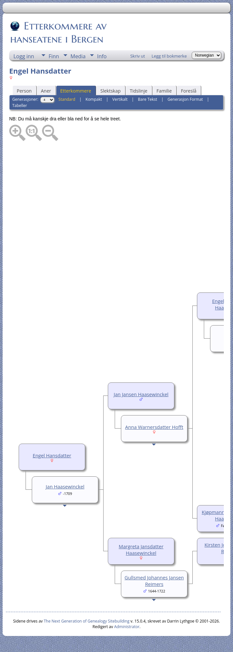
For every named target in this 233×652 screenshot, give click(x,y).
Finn (54, 56)
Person (24, 91)
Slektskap (110, 91)
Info (102, 56)
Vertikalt (119, 99)
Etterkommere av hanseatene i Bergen (58, 32)
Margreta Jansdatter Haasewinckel (141, 549)
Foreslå (188, 91)
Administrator (126, 626)
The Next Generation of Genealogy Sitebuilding (86, 621)
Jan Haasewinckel (65, 486)
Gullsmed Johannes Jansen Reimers (154, 580)
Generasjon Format (185, 99)
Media (78, 56)
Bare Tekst (147, 99)
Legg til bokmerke (169, 56)
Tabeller (19, 105)
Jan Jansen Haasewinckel (141, 394)
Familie (164, 91)
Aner (46, 91)
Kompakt (94, 99)
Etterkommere (75, 91)
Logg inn (23, 56)
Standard (66, 99)
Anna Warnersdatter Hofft (154, 427)
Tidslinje (138, 91)
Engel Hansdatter (52, 455)
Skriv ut (137, 56)
